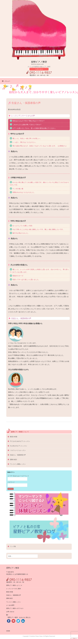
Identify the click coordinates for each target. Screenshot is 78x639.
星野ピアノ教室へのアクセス (14, 608)
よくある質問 (10, 605)
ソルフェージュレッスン (18, 450)
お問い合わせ (39, 69)
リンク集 (13, 546)
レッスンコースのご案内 (13, 588)
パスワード (11, 482)
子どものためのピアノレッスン (20, 441)
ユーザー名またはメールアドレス (18, 476)
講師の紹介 (13, 459)
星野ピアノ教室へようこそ (14, 585)
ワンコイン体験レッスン (18, 464)
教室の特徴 (13, 436)
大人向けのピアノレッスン (18, 446)
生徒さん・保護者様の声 (18, 455)
